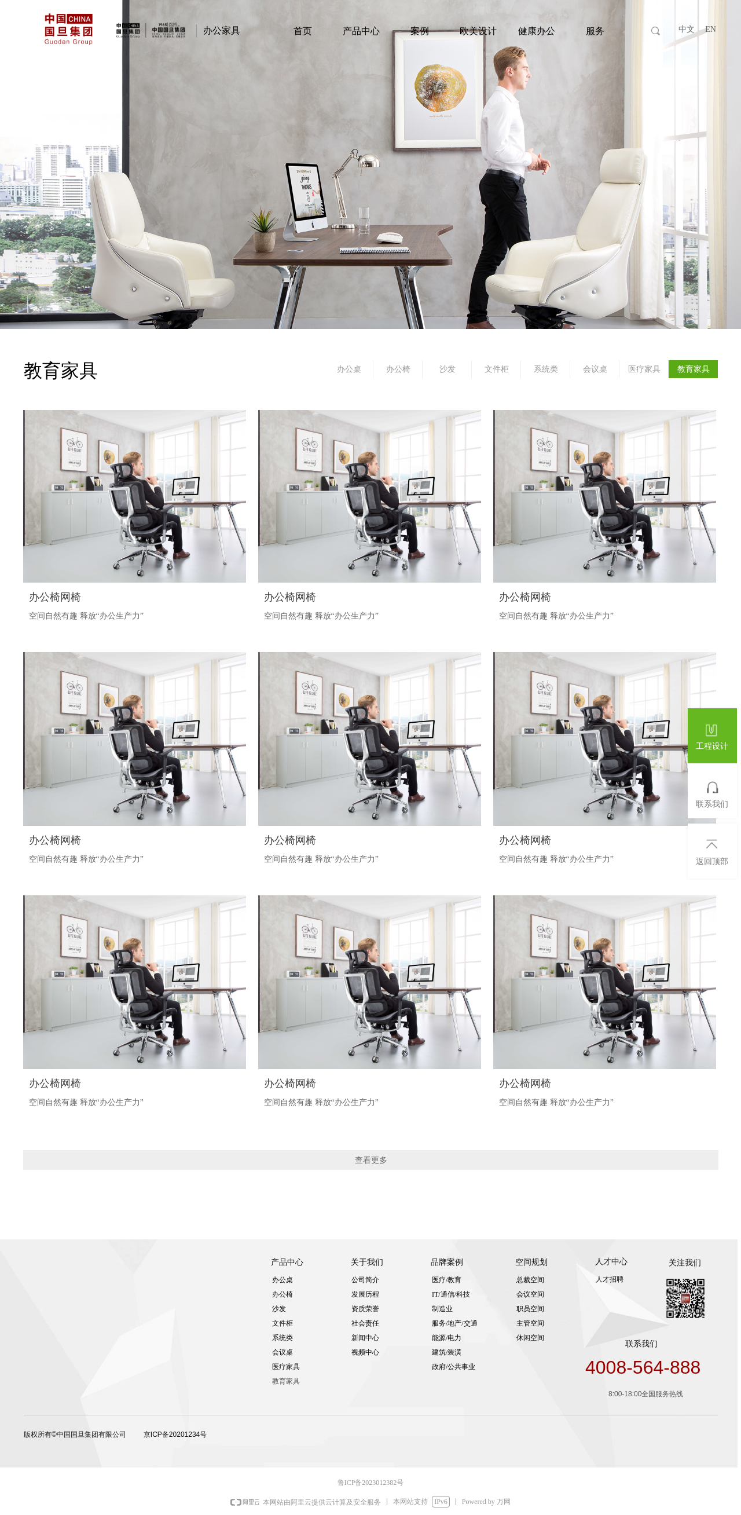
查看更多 (371, 1160)
